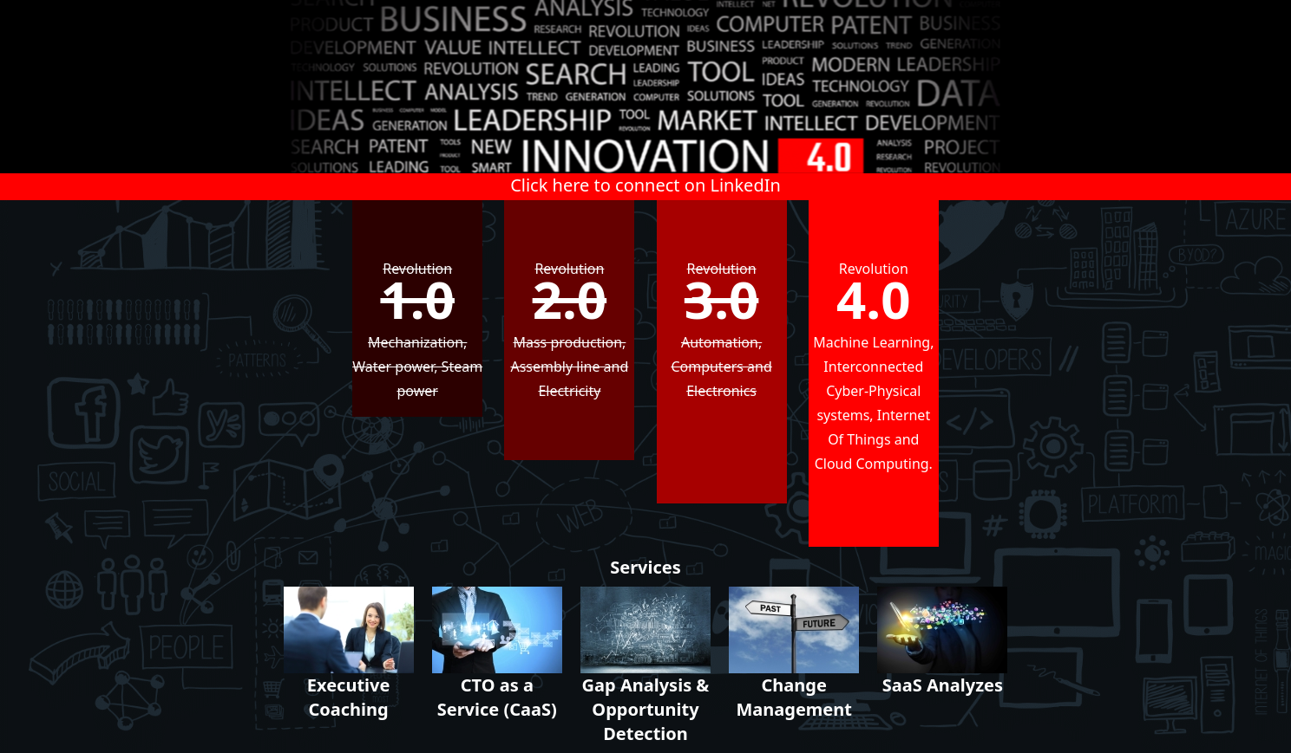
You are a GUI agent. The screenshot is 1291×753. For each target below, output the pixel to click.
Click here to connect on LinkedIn (645, 185)
